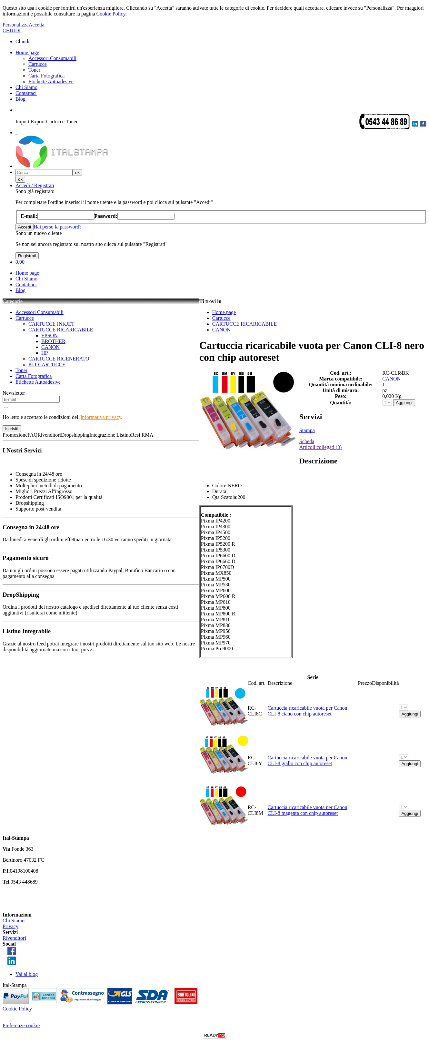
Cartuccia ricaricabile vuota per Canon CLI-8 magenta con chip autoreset (307, 810)
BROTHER (53, 341)
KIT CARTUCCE (46, 364)
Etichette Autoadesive (51, 81)
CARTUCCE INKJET (51, 324)
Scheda (306, 441)
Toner (34, 70)
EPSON (49, 335)
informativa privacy (101, 417)
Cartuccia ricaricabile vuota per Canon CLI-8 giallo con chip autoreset (307, 760)
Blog (20, 99)
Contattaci (26, 93)
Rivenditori (14, 938)
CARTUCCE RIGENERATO (58, 358)
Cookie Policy (110, 13)
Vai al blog (26, 974)
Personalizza (16, 24)
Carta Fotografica (46, 75)
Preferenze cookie (21, 1025)
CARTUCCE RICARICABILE (60, 329)
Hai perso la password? (58, 226)
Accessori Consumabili (52, 58)
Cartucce (37, 64)
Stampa (307, 430)
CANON (50, 347)
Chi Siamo (26, 87)
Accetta (37, 24)
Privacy (10, 926)
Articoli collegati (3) (320, 447)
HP (44, 353)
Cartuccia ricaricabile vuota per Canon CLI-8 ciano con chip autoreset (307, 710)
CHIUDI (12, 30)
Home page (27, 52)
